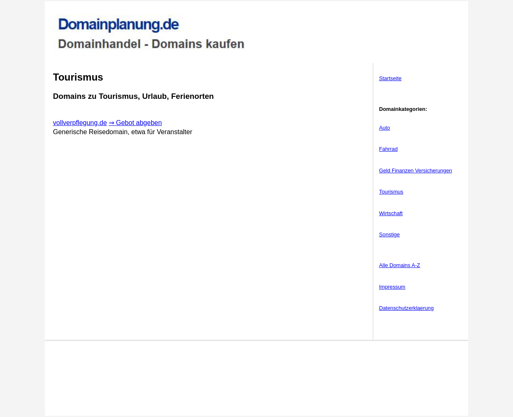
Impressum (392, 287)
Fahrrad (388, 149)
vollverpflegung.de (80, 122)
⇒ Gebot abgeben (135, 122)
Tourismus (391, 192)
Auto (384, 128)
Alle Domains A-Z (399, 265)
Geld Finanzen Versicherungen (415, 170)
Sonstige (389, 234)
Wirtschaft (391, 213)
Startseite (390, 78)
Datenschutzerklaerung (406, 308)
